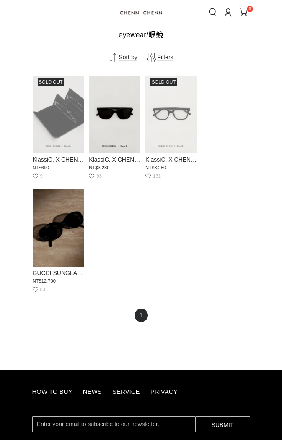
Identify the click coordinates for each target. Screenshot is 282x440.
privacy (164, 276)
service (126, 276)
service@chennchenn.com (109, 363)
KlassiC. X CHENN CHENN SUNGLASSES (113, 158)
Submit (223, 309)
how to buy (52, 276)
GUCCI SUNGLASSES (224, 158)
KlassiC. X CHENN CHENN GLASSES (169, 158)
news (92, 276)
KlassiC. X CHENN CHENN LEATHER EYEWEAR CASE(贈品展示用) (58, 158)
